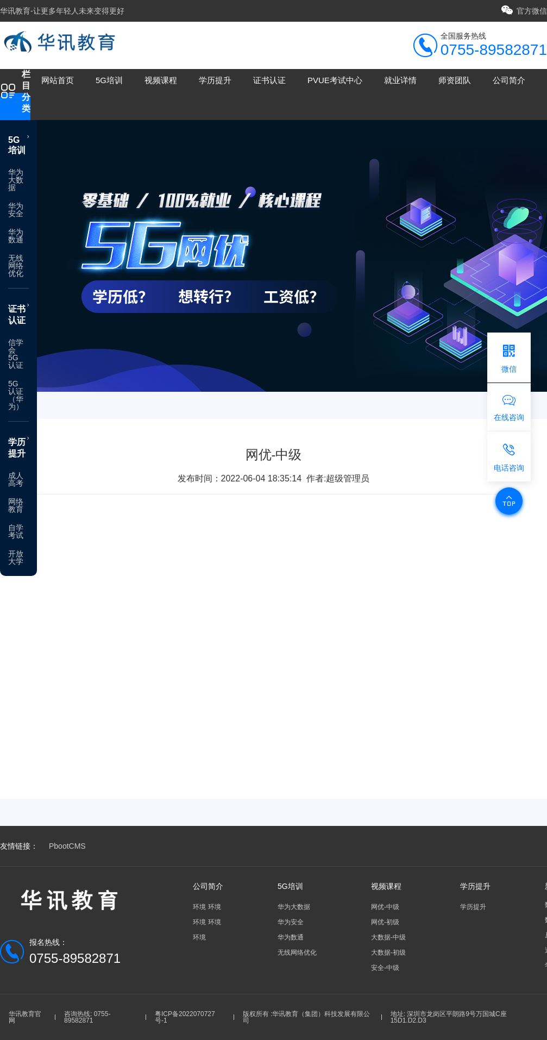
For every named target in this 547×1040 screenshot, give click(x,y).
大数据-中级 (388, 937)
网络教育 (15, 505)
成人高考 (15, 479)
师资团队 (454, 80)
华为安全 (15, 209)
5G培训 (109, 80)
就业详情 (400, 80)
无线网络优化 (15, 265)
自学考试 (15, 531)
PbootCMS (67, 846)
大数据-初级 (388, 952)
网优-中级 (385, 907)
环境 (199, 907)
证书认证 (269, 80)
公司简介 (509, 80)
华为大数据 (15, 179)
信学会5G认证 (15, 354)
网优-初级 (385, 922)
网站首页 (57, 80)
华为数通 (15, 235)
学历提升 (215, 80)
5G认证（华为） (15, 395)
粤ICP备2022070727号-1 (185, 1017)
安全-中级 (385, 967)
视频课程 (160, 80)
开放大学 (15, 557)
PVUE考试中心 (334, 80)
